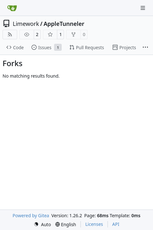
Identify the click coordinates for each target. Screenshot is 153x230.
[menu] (42, 224)
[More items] (145, 48)
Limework (26, 23)
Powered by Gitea (31, 215)
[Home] (12, 8)
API (115, 224)
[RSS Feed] (10, 34)
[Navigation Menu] (143, 8)
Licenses (94, 224)
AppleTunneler (64, 23)
